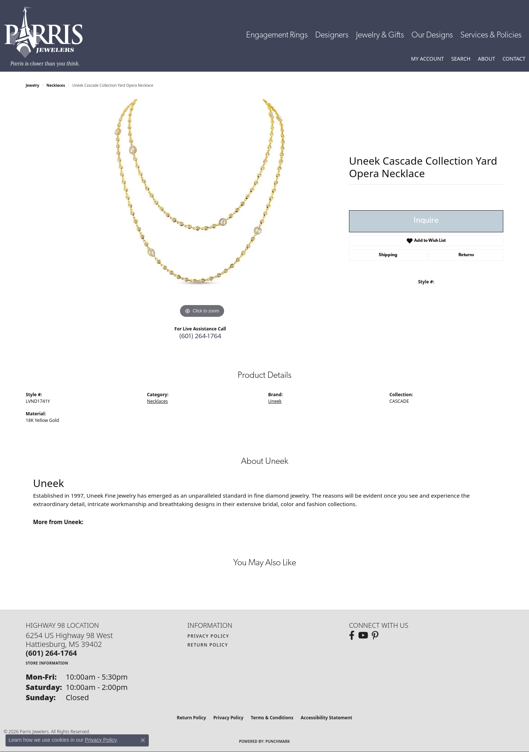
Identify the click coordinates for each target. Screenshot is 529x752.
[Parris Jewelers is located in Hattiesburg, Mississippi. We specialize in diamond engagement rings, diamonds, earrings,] (47, 36)
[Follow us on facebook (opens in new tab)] (352, 635)
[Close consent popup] (143, 740)
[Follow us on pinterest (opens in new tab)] (375, 635)
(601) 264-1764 (200, 336)
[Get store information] (47, 663)
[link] (514, 58)
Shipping (388, 255)
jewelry (32, 85)
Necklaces (56, 85)
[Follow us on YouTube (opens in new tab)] (363, 635)
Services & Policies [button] (491, 35)
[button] (427, 58)
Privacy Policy (208, 636)
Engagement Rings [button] (277, 35)
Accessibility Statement (326, 718)
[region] (202, 209)
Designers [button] (332, 35)
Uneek (275, 401)
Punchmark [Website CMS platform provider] (278, 741)
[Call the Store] (51, 653)
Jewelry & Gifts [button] (380, 35)
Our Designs (432, 35)
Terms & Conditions (272, 718)
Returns (466, 255)
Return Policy (207, 645)
